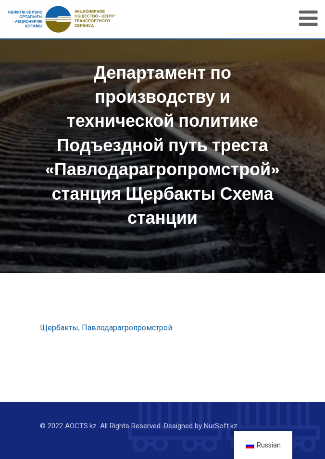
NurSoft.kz (221, 426)
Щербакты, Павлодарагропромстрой (106, 327)
